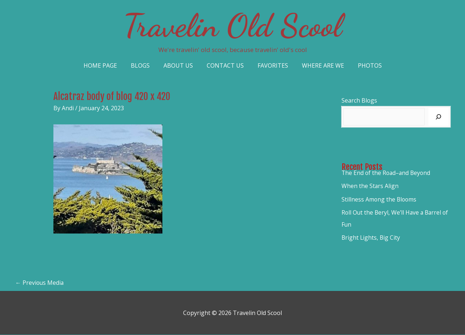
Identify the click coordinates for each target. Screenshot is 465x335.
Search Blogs (359, 100)
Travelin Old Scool (232, 25)
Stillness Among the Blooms (379, 199)
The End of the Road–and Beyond (387, 173)
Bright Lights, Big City (371, 237)
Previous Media (40, 283)
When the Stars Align (370, 186)
